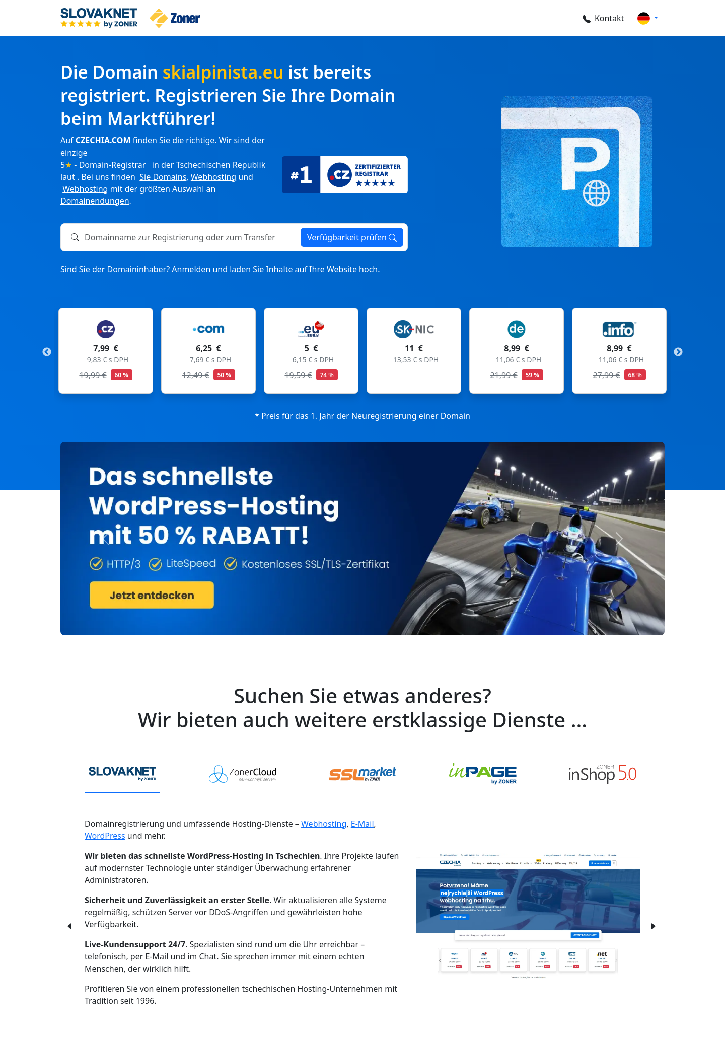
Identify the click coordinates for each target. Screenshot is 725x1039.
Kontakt (600, 18)
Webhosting (213, 176)
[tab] (122, 774)
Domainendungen (94, 200)
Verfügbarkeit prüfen (352, 237)
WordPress (105, 835)
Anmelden (191, 269)
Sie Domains (162, 176)
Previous (47, 352)
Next (678, 352)
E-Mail (362, 823)
